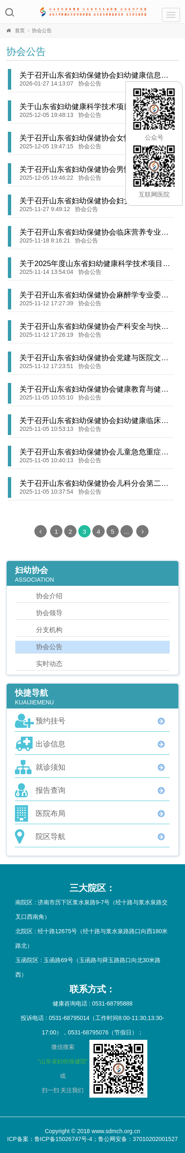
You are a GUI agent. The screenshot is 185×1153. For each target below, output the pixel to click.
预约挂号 (50, 721)
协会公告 (89, 83)
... (127, 531)
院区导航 (50, 836)
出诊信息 (50, 744)
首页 (20, 30)
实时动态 (49, 663)
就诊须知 (50, 767)
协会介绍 (49, 595)
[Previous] (40, 531)
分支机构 (49, 629)
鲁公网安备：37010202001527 (138, 1139)
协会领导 (49, 612)
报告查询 (50, 790)
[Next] (142, 531)
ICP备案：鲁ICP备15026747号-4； (52, 1139)
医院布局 (50, 813)
